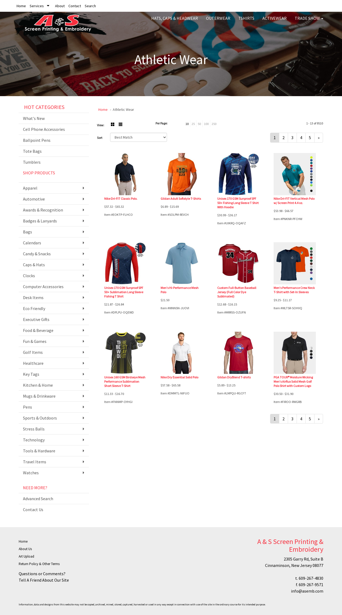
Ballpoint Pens (36, 140)
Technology (34, 439)
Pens (27, 407)
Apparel (30, 188)
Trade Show (309, 21)
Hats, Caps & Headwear (174, 21)
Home (21, 5)
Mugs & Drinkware (39, 396)
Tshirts (246, 21)
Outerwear (218, 21)
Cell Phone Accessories (44, 129)
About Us (25, 549)
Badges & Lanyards (40, 221)
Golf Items (33, 352)
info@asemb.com (307, 591)
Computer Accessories (43, 286)
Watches (31, 472)
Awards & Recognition (43, 210)
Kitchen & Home (38, 385)
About (60, 5)
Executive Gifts (36, 319)
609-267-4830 (311, 578)
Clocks (29, 275)
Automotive (34, 199)
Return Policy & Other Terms (39, 564)
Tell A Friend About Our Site (44, 580)
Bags (27, 231)
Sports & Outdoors (40, 418)
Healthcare (33, 363)
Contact (74, 5)
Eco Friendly (34, 308)
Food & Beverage (38, 330)
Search (90, 5)
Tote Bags (32, 151)
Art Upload (26, 556)
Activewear (274, 21)
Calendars (32, 242)
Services (37, 5)
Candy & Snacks (37, 253)
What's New (34, 118)
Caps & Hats (34, 264)
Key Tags (31, 374)
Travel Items (34, 461)
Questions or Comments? (42, 573)
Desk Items (33, 297)
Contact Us (33, 509)
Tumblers (32, 162)
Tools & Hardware (39, 450)
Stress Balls (34, 429)
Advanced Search (38, 498)
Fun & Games (34, 341)
